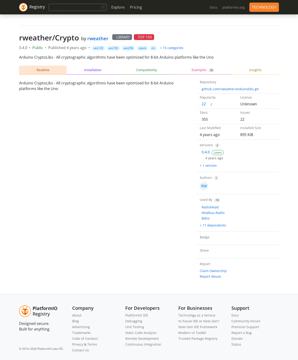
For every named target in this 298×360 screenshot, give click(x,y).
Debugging (133, 321)
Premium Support (245, 327)
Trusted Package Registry (197, 338)
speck (142, 48)
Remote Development (142, 338)
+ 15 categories (171, 48)
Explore (118, 7)
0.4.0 (206, 152)
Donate (237, 338)
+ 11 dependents (213, 225)
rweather (97, 38)
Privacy (77, 344)
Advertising (81, 327)
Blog (75, 321)
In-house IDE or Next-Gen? (198, 321)
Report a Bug (241, 332)
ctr (153, 48)
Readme (43, 70)
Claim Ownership (213, 271)
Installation (93, 70)
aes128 (98, 48)
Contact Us (80, 350)
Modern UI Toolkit (192, 332)
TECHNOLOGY (264, 7)
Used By (206, 199)
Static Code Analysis (140, 332)
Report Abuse (210, 276)
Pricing (136, 7)
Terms (92, 344)
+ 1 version (208, 165)
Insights (255, 70)
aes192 (113, 48)
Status (236, 344)
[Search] (78, 7)
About (76, 315)
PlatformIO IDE (136, 315)
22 (204, 104)
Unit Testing (134, 327)
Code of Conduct (85, 338)
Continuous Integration (143, 344)
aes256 (128, 48)
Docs (235, 315)
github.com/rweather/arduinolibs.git (230, 89)
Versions (206, 145)
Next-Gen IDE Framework (197, 327)
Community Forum (245, 321)
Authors (206, 177)
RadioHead (210, 207)
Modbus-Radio (213, 212)
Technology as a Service (196, 315)
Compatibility (146, 70)
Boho (206, 218)
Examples (203, 70)
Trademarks (81, 332)
